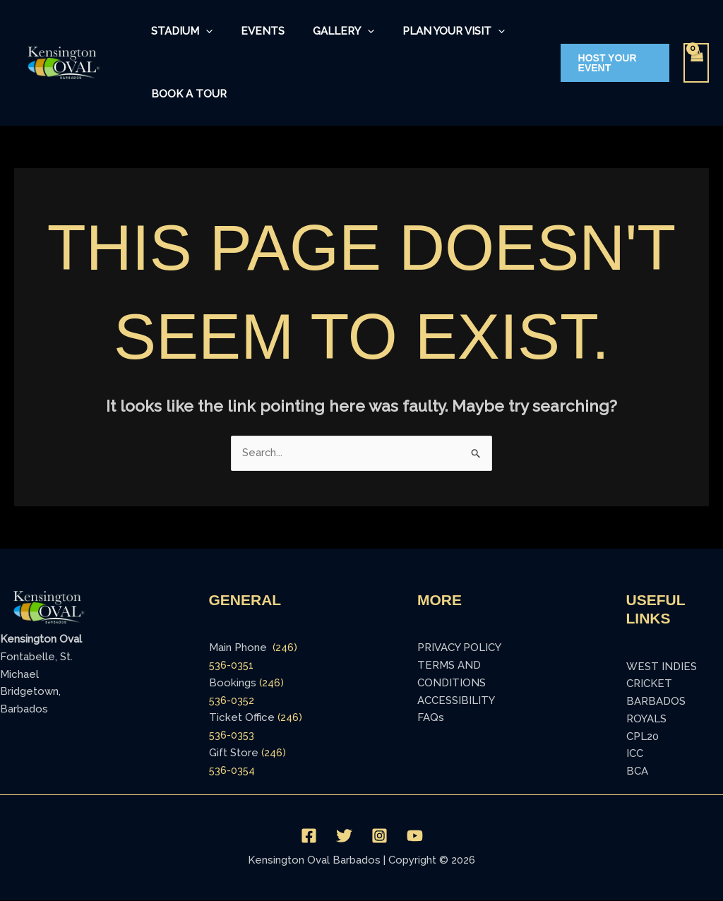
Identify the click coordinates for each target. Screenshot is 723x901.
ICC (634, 754)
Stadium (179, 31)
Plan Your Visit (429, 31)
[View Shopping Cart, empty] (696, 63)
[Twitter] (344, 837)
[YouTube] (415, 837)
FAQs (430, 718)
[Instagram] (379, 837)
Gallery (326, 31)
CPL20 (642, 737)
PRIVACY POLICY (459, 648)
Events (253, 31)
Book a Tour (186, 94)
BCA (637, 771)
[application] (203, 31)
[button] (610, 63)
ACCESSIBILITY (456, 701)
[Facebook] (309, 837)
